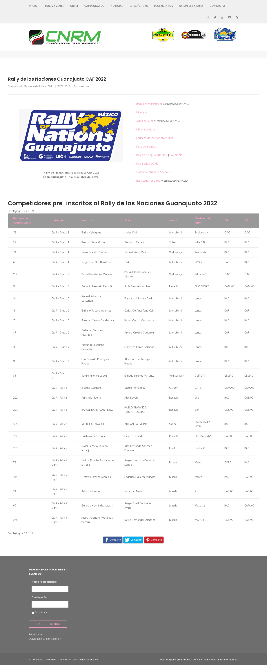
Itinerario (141, 112)
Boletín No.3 (177, 155)
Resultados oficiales (148, 181)
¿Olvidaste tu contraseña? (45, 639)
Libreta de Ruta (145, 130)
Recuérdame (41, 612)
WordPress (232, 660)
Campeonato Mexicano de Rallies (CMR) (31, 86)
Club (227, 220)
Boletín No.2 (160, 155)
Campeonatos (94, 6)
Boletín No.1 (143, 155)
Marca (173, 220)
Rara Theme (203, 660)
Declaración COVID (147, 164)
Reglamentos (163, 6)
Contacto (217, 6)
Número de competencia (22, 220)
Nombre (86, 220)
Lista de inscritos (146, 147)
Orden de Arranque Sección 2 (154, 172)
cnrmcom (83, 86)
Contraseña (39, 597)
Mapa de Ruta (144, 121)
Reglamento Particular (149, 104)
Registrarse (35, 634)
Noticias (117, 6)
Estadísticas (139, 6)
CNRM (74, 6)
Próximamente (54, 6)
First (127, 220)
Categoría (58, 220)
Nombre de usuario (44, 582)
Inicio (33, 6)
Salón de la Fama (191, 6)
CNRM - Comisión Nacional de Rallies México (73, 660)
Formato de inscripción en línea (154, 138)
